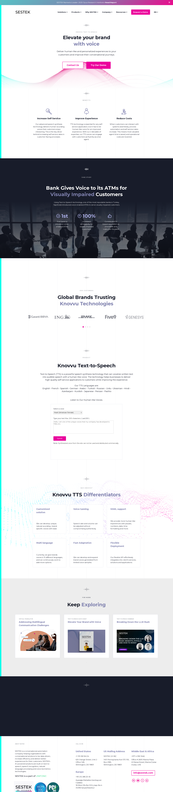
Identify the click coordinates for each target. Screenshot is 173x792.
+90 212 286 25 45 (83, 777)
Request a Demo (140, 12)
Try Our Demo (98, 65)
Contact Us (73, 65)
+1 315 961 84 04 (82, 756)
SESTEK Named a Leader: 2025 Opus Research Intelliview (87, 2)
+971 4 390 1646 (138, 756)
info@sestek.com (143, 773)
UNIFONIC (41, 776)
